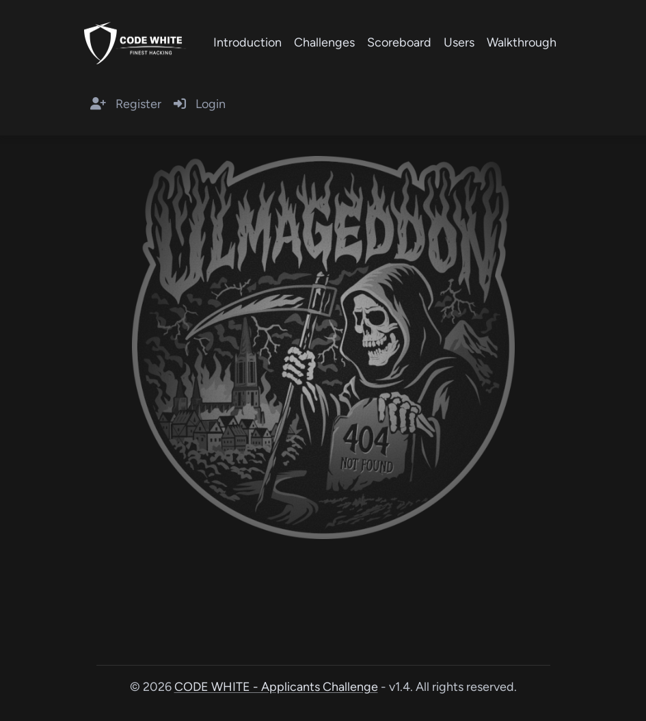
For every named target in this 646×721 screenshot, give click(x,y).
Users (459, 42)
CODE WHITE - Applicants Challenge (276, 686)
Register (125, 104)
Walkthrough (521, 42)
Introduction (247, 42)
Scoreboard (399, 42)
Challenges (324, 42)
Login (200, 104)
